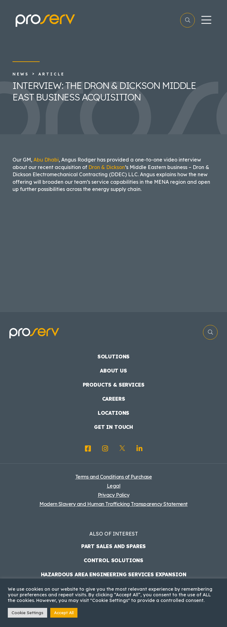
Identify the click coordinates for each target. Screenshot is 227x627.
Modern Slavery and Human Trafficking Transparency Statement (113, 504)
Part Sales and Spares (113, 546)
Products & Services (114, 385)
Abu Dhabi (46, 160)
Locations (114, 413)
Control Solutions (113, 560)
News (20, 74)
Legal (114, 486)
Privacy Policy (113, 495)
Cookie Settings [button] (27, 612)
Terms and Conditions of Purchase (113, 477)
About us (113, 370)
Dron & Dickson (106, 167)
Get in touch (113, 427)
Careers (113, 399)
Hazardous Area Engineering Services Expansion (113, 574)
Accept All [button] (64, 612)
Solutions (113, 356)
